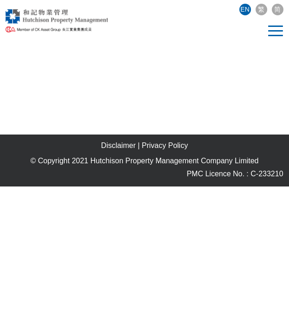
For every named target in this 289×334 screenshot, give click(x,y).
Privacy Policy (165, 145)
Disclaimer (118, 145)
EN (244, 9)
